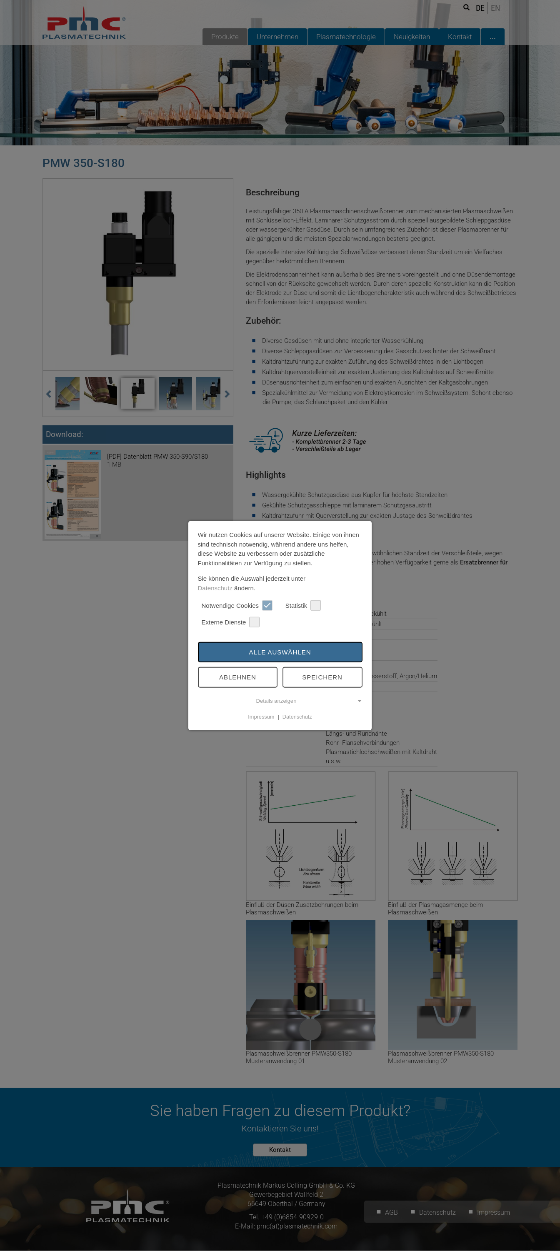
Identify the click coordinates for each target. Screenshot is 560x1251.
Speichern (322, 677)
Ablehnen (237, 677)
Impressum (261, 717)
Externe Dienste (231, 622)
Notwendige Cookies (237, 605)
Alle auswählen (280, 651)
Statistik (303, 605)
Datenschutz (215, 587)
